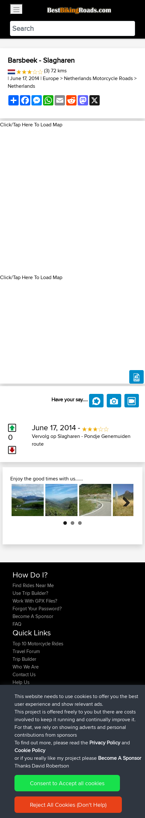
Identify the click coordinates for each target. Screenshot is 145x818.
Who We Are (26, 666)
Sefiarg (21, 732)
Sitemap (72, 793)
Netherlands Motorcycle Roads (98, 78)
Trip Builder (24, 659)
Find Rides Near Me (33, 585)
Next (123, 500)
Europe (51, 78)
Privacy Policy (99, 793)
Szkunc (21, 740)
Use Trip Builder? (30, 593)
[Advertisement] (72, 201)
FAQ (17, 624)
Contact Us (24, 674)
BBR (48, 701)
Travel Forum (26, 651)
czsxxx (20, 709)
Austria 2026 (64, 725)
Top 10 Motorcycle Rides (38, 643)
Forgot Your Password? (37, 608)
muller (19, 725)
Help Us (21, 682)
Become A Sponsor (33, 616)
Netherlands (21, 86)
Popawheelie (27, 717)
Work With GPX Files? (35, 600)
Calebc (20, 701)
